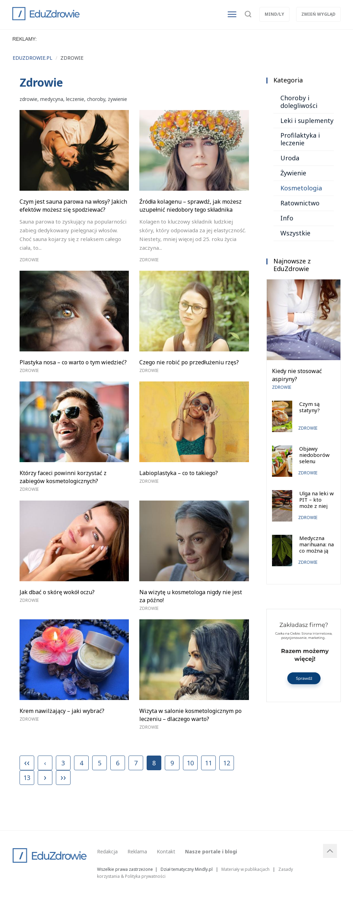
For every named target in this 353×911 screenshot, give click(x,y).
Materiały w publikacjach (245, 869)
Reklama (137, 851)
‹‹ (27, 762)
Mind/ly (274, 14)
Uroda (289, 158)
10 (190, 763)
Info (286, 218)
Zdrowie (29, 260)
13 (26, 777)
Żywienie (293, 173)
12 (226, 763)
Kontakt (166, 851)
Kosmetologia (301, 188)
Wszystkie (295, 233)
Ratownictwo (299, 203)
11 (208, 763)
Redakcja (107, 851)
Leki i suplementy (306, 120)
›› (63, 777)
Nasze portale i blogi (211, 851)
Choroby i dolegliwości (298, 102)
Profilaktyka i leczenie (300, 139)
